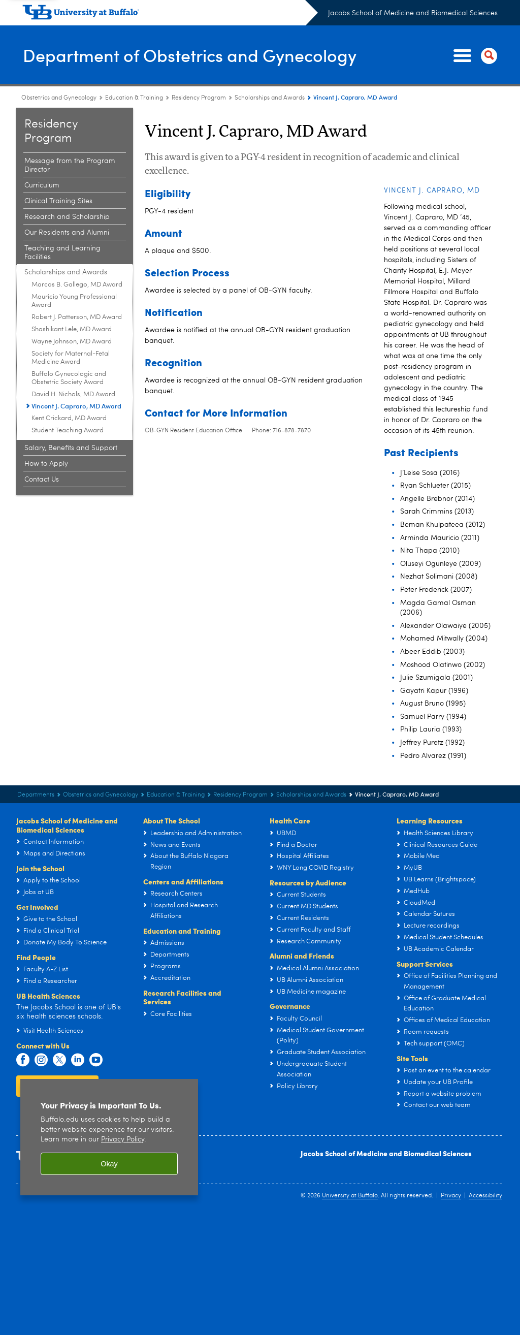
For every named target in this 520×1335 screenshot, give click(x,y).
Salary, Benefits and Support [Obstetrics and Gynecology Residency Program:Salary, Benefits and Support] (70, 448)
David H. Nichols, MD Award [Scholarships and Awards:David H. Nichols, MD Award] (73, 394)
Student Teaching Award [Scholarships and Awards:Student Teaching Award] (67, 430)
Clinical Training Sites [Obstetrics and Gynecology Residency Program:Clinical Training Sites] (58, 201)
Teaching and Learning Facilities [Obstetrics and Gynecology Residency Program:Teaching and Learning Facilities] (62, 253)
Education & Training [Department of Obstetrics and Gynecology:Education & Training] (134, 98)
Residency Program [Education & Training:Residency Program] (199, 98)
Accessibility (485, 1196)
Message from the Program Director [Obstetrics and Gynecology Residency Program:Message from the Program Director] (69, 165)
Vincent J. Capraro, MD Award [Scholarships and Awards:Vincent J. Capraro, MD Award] (76, 405)
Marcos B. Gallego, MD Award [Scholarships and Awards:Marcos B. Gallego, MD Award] (76, 284)
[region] (109, 1137)
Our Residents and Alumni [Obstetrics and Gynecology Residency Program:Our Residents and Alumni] (66, 232)
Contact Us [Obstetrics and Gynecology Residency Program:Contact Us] (41, 479)
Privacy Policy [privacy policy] (122, 1139)
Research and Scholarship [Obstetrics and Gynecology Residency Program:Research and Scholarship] (67, 216)
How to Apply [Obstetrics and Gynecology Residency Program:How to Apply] (46, 463)
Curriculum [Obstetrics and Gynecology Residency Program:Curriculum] (41, 185)
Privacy (451, 1196)
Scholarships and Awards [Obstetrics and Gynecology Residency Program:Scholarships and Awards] (270, 98)
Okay (109, 1164)
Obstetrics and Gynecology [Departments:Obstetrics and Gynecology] (58, 98)
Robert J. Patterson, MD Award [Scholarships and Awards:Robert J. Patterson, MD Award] (76, 317)
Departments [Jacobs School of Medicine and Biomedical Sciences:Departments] (35, 795)
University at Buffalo (350, 1196)
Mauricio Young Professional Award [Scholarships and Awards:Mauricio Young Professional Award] (74, 301)
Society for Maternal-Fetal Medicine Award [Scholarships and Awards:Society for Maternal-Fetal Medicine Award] (70, 358)
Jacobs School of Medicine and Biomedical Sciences (413, 13)
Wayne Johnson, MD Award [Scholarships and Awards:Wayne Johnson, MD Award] (71, 341)
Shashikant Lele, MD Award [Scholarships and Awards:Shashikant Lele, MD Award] (71, 329)
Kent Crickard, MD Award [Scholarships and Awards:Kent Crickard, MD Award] (69, 418)
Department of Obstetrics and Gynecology (199, 55)
